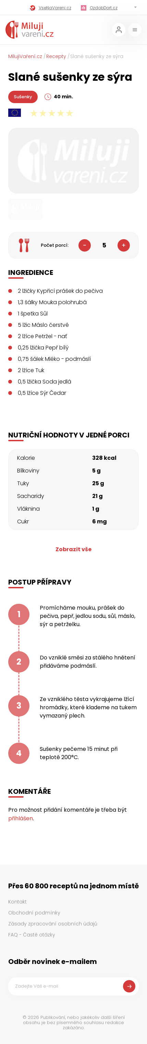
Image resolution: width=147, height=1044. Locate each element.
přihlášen (20, 818)
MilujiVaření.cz (25, 56)
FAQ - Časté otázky (31, 934)
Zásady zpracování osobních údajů (52, 923)
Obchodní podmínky (34, 912)
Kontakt (17, 901)
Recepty (56, 56)
